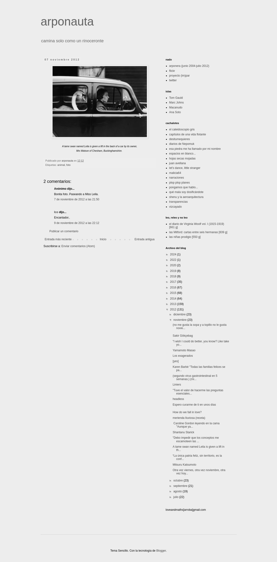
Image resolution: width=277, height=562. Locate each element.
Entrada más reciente (58, 239)
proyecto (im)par (179, 75)
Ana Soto (175, 112)
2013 (173, 304)
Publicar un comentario (64, 231)
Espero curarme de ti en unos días (194, 404)
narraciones (176, 177)
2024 (173, 254)
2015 (173, 293)
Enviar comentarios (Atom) (78, 246)
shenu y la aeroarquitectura (186, 197)
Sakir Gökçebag (183, 335)
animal (61, 164)
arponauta (67, 21)
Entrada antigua (145, 239)
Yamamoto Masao (184, 350)
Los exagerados (183, 355)
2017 (173, 281)
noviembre (180, 320)
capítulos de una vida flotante (187, 134)
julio (176, 497)
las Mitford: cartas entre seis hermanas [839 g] (198, 232)
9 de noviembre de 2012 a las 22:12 (76, 223)
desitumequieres (179, 139)
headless (178, 399)
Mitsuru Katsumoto (184, 464)
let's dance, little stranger (184, 168)
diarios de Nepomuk (181, 144)
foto (68, 164)
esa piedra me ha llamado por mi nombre (195, 148)
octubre (178, 480)
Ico (56, 212)
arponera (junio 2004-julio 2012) (189, 66)
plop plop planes (179, 182)
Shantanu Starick (183, 432)
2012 (173, 309)
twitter (173, 80)
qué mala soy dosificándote (186, 192)
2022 (173, 260)
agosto (177, 491)
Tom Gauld (176, 97)
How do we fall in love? (187, 412)
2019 (173, 271)
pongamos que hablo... (183, 187)
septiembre (180, 486)
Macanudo (175, 107)
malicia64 (175, 173)
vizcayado (175, 206)
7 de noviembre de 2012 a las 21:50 (76, 199)
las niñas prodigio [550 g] (185, 237)
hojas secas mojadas (182, 158)
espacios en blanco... (182, 153)
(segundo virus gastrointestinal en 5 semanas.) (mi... (195, 377)
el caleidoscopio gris (182, 129)
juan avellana (177, 163)
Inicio (103, 239)
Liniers (177, 384)
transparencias (178, 201)
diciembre (179, 314)
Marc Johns (176, 102)
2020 (173, 265)
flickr (172, 71)
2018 (173, 276)
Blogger (161, 550)
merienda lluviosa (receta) (189, 418)
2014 (173, 298)
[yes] (175, 361)
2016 (173, 287)
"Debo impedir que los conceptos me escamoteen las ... (196, 439)
